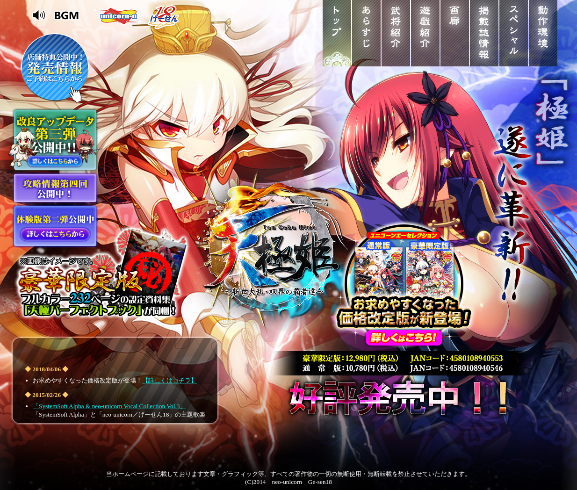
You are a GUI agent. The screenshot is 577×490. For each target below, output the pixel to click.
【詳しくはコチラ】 (169, 380)
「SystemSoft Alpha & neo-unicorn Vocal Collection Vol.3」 (109, 406)
